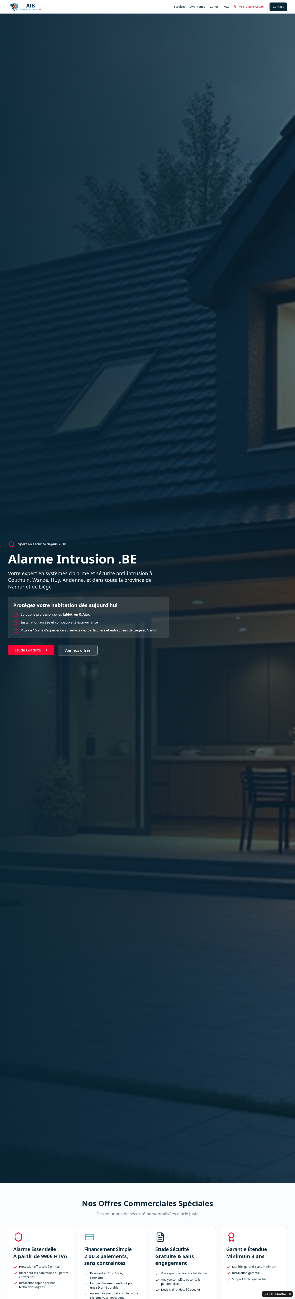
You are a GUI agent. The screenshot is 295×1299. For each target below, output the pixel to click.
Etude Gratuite (31, 650)
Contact (278, 7)
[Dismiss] (289, 1293)
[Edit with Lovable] (274, 1293)
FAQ (226, 7)
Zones (214, 7)
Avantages (197, 7)
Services (179, 7)
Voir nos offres (78, 650)
